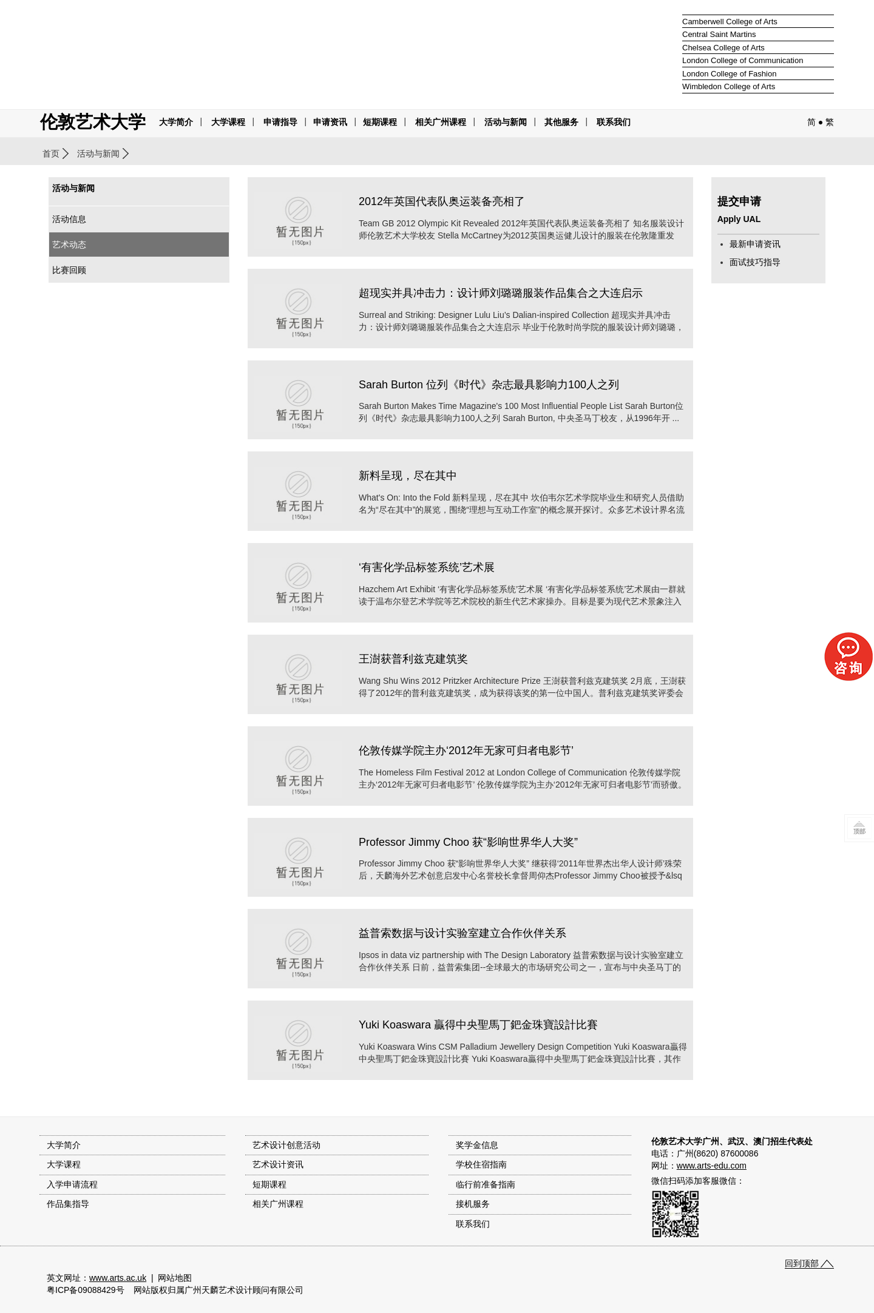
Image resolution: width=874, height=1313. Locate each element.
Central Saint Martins (719, 34)
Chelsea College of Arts (723, 47)
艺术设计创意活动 (286, 1145)
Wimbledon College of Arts (728, 86)
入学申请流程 (72, 1184)
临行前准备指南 (485, 1184)
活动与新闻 (98, 153)
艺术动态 (69, 244)
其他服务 (561, 122)
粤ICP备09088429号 (85, 1290)
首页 (50, 153)
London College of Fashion (729, 73)
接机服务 (473, 1204)
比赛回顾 (69, 270)
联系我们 (614, 122)
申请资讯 (330, 122)
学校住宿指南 (481, 1164)
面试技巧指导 (755, 262)
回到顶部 (802, 1263)
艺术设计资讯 (277, 1164)
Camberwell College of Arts (729, 21)
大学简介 (176, 122)
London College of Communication (742, 60)
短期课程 (380, 122)
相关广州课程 (277, 1204)
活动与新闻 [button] (505, 122)
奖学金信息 (477, 1145)
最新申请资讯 (755, 244)
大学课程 (228, 122)
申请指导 (280, 122)
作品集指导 (68, 1204)
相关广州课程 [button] (440, 122)
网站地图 (175, 1278)
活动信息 (69, 219)
